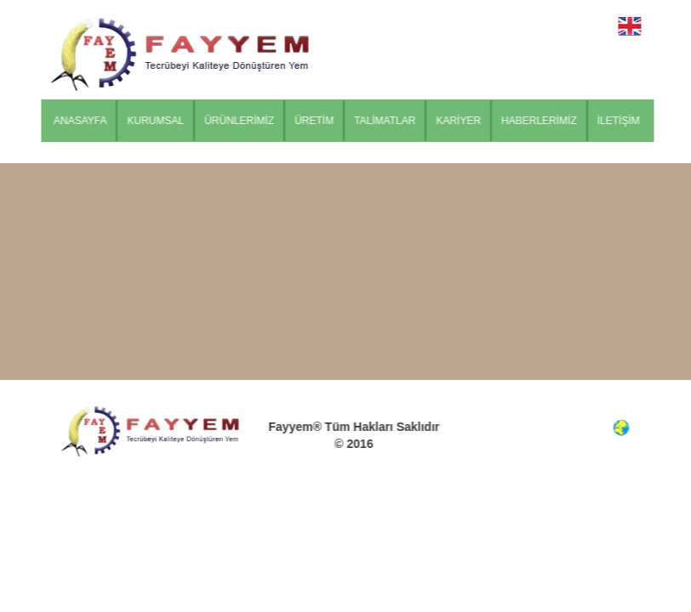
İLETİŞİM (622, 121)
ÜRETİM (317, 121)
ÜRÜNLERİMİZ (242, 121)
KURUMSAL (159, 121)
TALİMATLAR (388, 121)
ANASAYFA (83, 121)
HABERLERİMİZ (542, 121)
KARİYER (462, 121)
